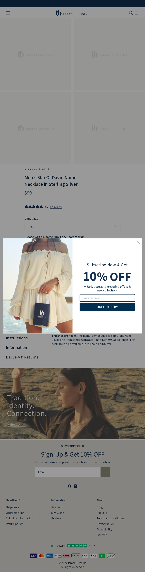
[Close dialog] (138, 242)
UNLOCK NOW (107, 307)
